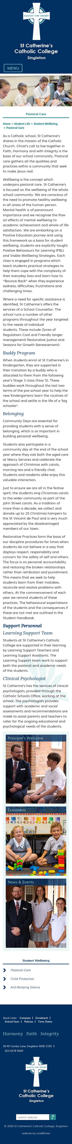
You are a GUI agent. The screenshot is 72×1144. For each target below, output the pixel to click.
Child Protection (22, 978)
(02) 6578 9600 (14, 1051)
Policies (28, 1021)
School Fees (12, 1021)
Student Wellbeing (46, 123)
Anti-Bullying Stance (25, 987)
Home (7, 123)
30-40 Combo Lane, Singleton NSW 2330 (27, 1046)
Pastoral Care (15, 127)
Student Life (22, 123)
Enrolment (42, 1018)
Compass (25, 1018)
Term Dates (45, 1021)
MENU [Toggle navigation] (14, 68)
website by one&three (36, 1133)
